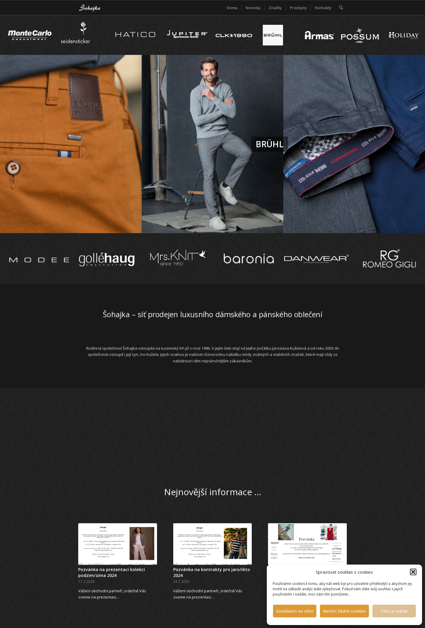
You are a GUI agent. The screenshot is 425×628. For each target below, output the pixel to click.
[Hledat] (341, 7)
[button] (413, 572)
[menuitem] (232, 7)
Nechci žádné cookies (344, 611)
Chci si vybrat (394, 611)
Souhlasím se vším (294, 611)
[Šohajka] (94, 7)
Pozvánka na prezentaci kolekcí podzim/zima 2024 (111, 572)
